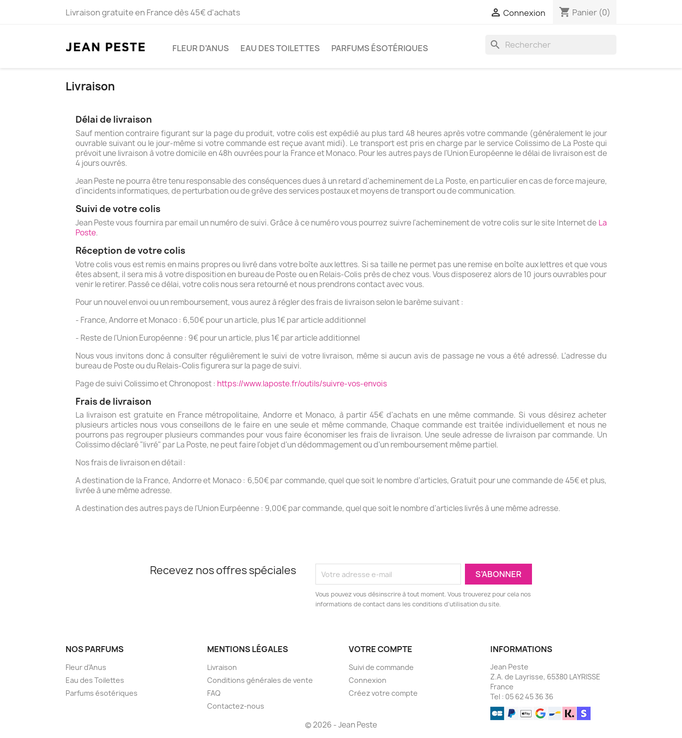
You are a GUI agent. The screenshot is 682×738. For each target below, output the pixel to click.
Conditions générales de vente (260, 680)
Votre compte (380, 649)
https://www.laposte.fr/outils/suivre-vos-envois (302, 383)
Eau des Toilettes (280, 48)
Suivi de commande (381, 667)
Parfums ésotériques (379, 48)
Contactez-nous (235, 706)
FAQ (214, 693)
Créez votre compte (383, 693)
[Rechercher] (550, 45)
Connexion (367, 680)
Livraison (222, 667)
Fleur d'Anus (200, 48)
